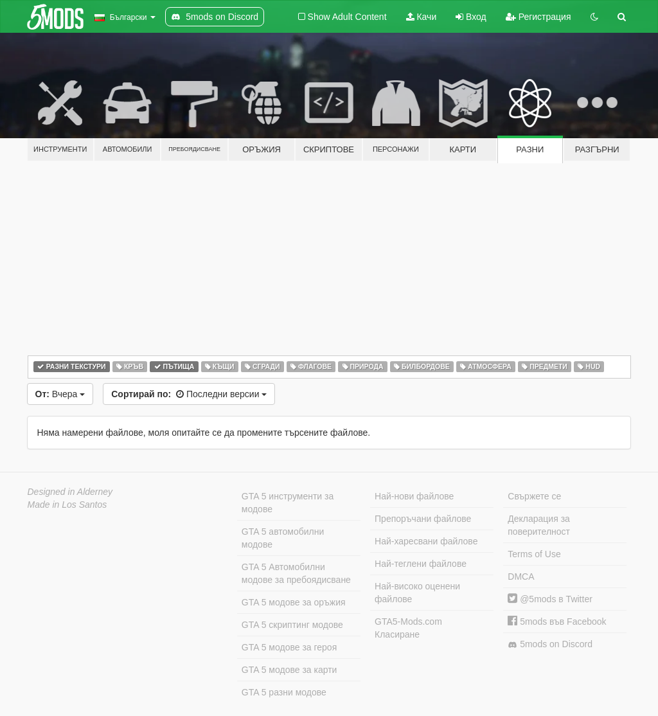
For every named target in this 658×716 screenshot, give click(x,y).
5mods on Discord (550, 644)
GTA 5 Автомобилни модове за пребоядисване (296, 573)
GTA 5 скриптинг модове (292, 625)
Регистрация (538, 17)
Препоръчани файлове (423, 519)
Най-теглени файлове (421, 564)
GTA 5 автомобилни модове (283, 538)
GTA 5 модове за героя (289, 647)
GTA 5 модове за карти (289, 670)
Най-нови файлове (414, 496)
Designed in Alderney (70, 492)
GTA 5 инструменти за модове (287, 502)
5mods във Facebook (557, 621)
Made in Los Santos (67, 504)
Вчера (60, 394)
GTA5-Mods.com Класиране (408, 628)
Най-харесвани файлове (426, 541)
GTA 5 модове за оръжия (294, 602)
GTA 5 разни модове (284, 692)
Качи (421, 17)
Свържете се (534, 496)
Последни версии (189, 394)
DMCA (521, 576)
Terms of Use (534, 554)
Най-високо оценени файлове (417, 592)
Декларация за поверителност (539, 525)
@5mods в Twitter (550, 599)
